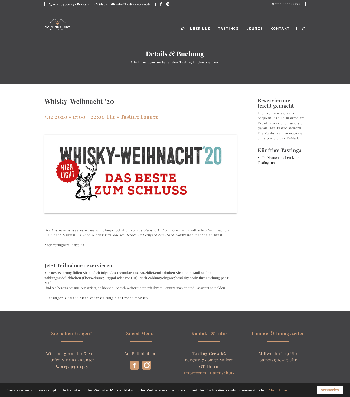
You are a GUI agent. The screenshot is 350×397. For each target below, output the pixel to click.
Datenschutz (222, 373)
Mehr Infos (278, 390)
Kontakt (280, 28)
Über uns (200, 28)
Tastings (228, 28)
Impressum (195, 373)
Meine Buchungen (286, 4)
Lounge (254, 28)
